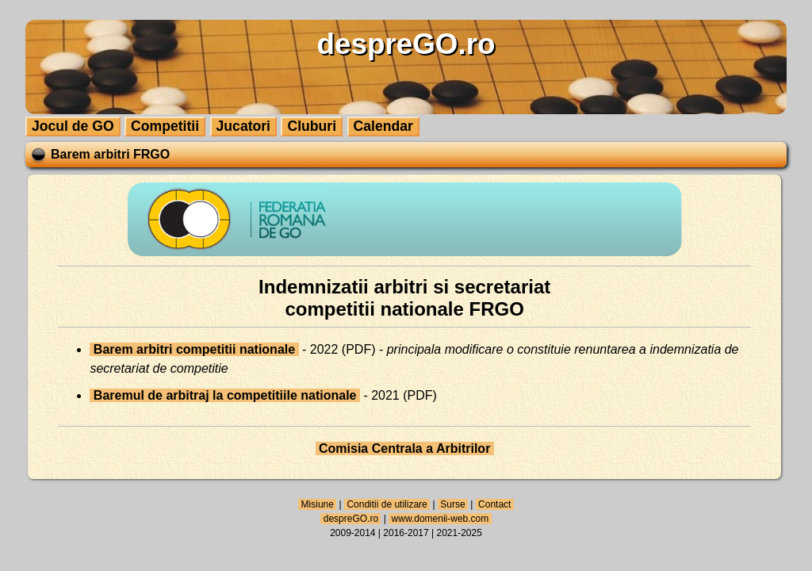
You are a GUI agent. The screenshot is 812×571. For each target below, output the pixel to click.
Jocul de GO (73, 126)
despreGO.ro (350, 518)
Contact (495, 504)
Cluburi (311, 126)
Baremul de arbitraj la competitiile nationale (225, 395)
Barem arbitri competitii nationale (194, 349)
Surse (453, 504)
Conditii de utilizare (387, 504)
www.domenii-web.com (440, 518)
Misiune (317, 504)
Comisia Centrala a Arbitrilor (405, 448)
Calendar (383, 126)
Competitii (165, 126)
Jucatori (243, 126)
